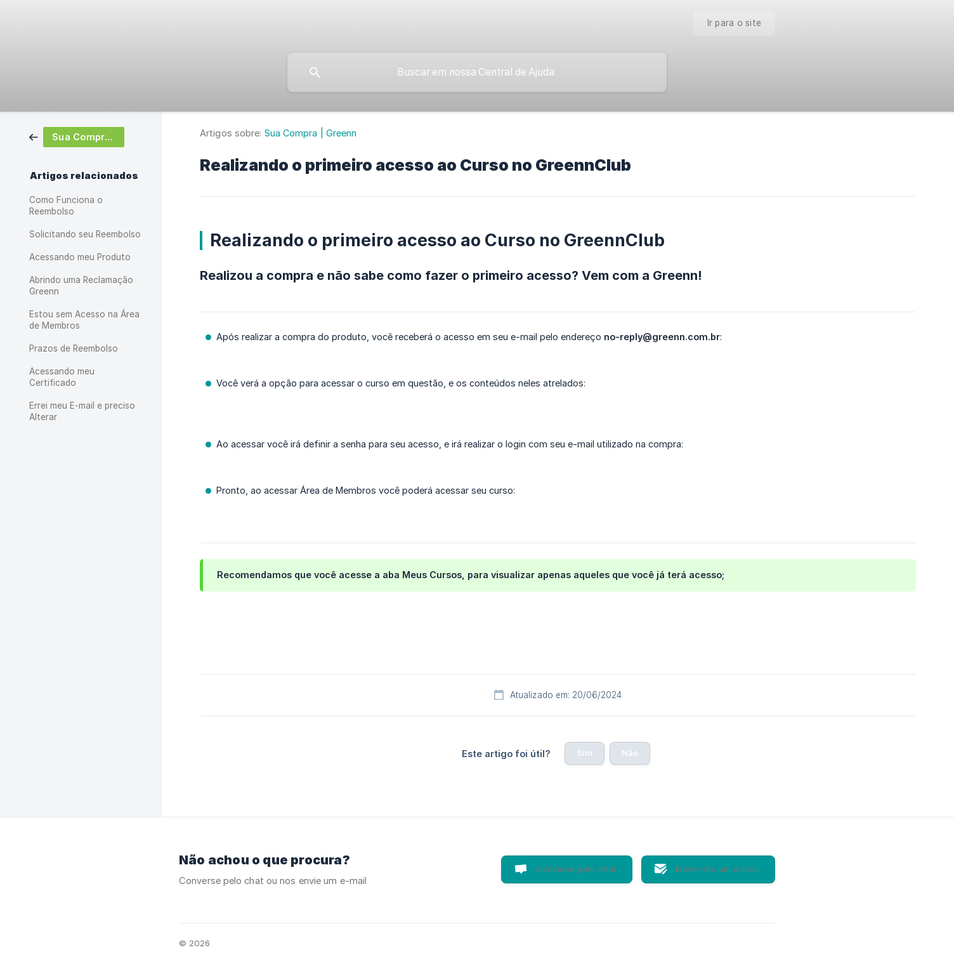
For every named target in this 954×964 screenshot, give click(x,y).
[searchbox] (477, 72)
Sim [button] (584, 753)
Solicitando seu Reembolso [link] (85, 234)
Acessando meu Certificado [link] (62, 377)
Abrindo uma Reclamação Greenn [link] (81, 285)
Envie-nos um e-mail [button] (717, 869)
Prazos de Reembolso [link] (73, 348)
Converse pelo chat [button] (575, 869)
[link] (76, 136)
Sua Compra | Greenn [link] (311, 133)
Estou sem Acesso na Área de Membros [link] (84, 320)
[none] (734, 23)
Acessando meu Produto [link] (80, 257)
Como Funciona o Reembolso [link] (66, 205)
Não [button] (630, 753)
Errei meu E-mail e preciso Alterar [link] (82, 411)
